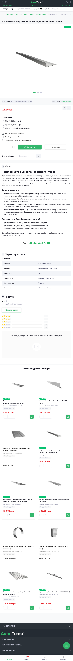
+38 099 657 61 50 (66, 5)
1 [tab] (34, 92)
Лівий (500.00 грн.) (12, 121)
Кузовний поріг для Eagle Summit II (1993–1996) (54, 591)
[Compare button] (69, 108)
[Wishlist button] (65, 108)
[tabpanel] (36, 60)
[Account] (71, 2)
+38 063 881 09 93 (6, 5)
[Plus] (12, 147)
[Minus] (4, 147)
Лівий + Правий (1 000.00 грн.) (17, 128)
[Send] (38, 156)
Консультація (55, 147)
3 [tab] (41, 92)
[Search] (6, 2)
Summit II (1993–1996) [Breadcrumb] (38, 14)
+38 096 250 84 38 (36, 5)
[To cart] (32, 417)
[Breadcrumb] (4, 14)
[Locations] (67, 2)
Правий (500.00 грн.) (13, 125)
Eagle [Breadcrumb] (26, 14)
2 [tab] (38, 92)
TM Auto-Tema (66, 101)
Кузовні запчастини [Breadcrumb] (14, 14)
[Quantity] (8, 147)
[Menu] (3, 2)
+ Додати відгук (11, 310)
